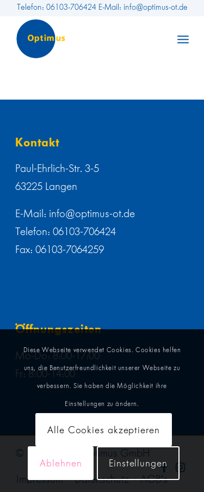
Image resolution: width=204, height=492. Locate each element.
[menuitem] (183, 39)
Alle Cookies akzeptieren (103, 430)
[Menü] (183, 39)
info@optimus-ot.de (92, 213)
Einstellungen (138, 463)
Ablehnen (61, 463)
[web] (84, 38)
